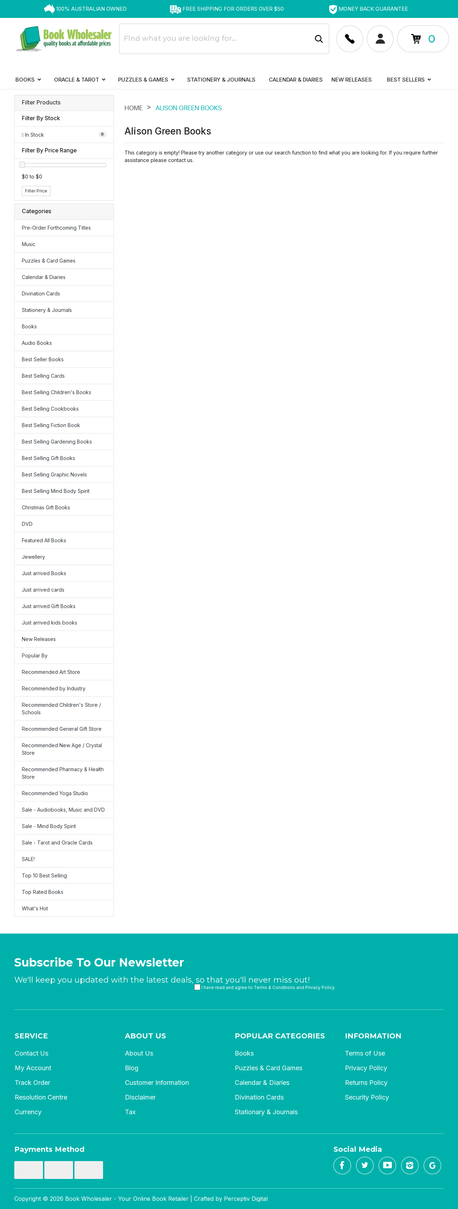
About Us (145, 1036)
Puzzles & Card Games (48, 261)
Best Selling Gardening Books (57, 442)
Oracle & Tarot (79, 79)
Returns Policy (366, 1082)
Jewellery (33, 557)
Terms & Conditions (274, 987)
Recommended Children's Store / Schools (61, 708)
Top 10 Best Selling (44, 875)
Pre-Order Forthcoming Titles (56, 228)
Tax (130, 1112)
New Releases (351, 79)
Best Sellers (409, 79)
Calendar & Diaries (296, 79)
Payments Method (49, 1149)
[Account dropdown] (350, 39)
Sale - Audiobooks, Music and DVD (63, 810)
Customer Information (157, 1082)
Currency (28, 1112)
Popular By (35, 655)
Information (373, 1036)
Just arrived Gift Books (48, 606)
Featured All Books (44, 540)
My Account (33, 1068)
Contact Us (31, 1053)
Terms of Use (365, 1053)
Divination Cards (41, 293)
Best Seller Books (43, 359)
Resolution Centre (41, 1097)
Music (28, 244)
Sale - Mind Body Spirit (49, 826)
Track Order (32, 1082)
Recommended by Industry (54, 688)
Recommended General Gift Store (62, 729)
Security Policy (367, 1097)
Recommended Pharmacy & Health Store (63, 773)
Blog (131, 1068)
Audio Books (37, 343)
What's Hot (35, 908)
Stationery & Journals (221, 79)
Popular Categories (280, 1036)
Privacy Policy (319, 987)
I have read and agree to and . (264, 987)
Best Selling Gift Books (48, 458)
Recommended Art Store (51, 672)
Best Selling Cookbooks (50, 409)
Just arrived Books (44, 573)
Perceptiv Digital (246, 1198)
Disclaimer (140, 1097)
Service (31, 1036)
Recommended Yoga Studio (55, 793)
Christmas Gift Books (46, 507)
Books (28, 79)
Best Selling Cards (43, 376)
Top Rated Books (42, 892)
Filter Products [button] (41, 102)
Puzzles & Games (146, 79)
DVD (27, 524)
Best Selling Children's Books (56, 392)
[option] (85, 9)
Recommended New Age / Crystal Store (62, 749)
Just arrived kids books (49, 623)
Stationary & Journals (266, 1112)
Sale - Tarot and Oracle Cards (57, 843)
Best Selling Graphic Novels (54, 474)
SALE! (28, 859)
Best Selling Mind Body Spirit (55, 491)
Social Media (357, 1149)
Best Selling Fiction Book (51, 425)
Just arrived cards (43, 590)
